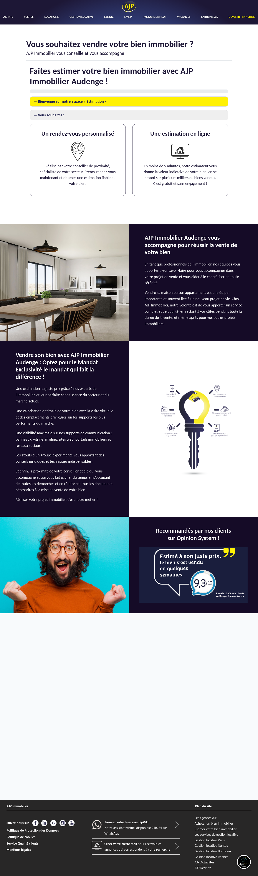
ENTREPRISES (209, 17)
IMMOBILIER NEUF (154, 17)
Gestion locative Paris (210, 840)
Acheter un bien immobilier (214, 823)
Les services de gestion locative (216, 834)
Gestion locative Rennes (211, 857)
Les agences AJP (206, 818)
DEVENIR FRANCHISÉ (242, 17)
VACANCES (183, 17)
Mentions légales (19, 850)
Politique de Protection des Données (33, 830)
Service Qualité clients (22, 843)
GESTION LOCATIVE (81, 17)
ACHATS (8, 17)
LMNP (128, 17)
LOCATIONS (51, 17)
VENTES (29, 17)
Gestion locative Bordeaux (213, 851)
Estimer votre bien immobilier (215, 829)
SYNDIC (109, 17)
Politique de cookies (21, 837)
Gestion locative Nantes (211, 845)
